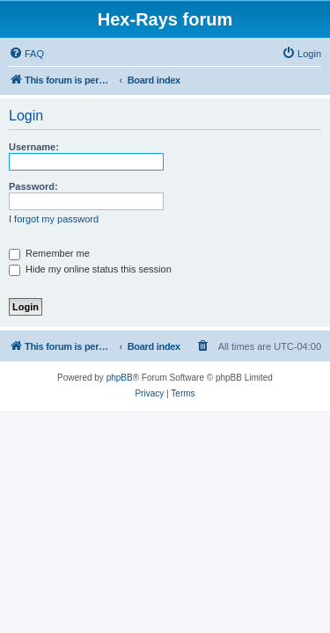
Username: (34, 147)
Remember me (49, 253)
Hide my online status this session (90, 269)
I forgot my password (54, 219)
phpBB (119, 377)
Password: (33, 186)
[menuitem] (26, 53)
